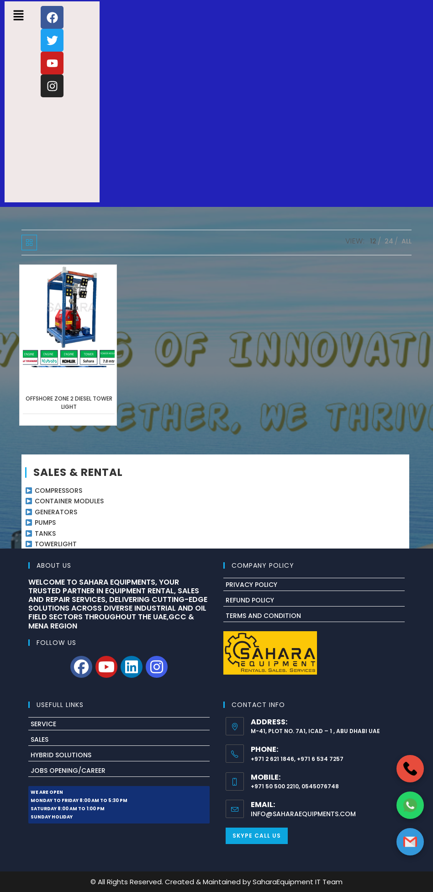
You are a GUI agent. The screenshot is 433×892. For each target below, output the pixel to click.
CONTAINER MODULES (69, 501)
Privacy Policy (251, 584)
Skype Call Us (256, 835)
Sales (39, 739)
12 (373, 241)
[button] (18, 16)
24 (389, 241)
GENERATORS (56, 512)
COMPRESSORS (58, 490)
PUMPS (45, 522)
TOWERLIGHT (56, 544)
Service (43, 723)
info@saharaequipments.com (303, 813)
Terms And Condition (263, 615)
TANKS (45, 533)
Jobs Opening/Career (68, 770)
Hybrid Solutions (61, 755)
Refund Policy (250, 600)
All (406, 241)
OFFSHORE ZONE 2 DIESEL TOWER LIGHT (69, 403)
